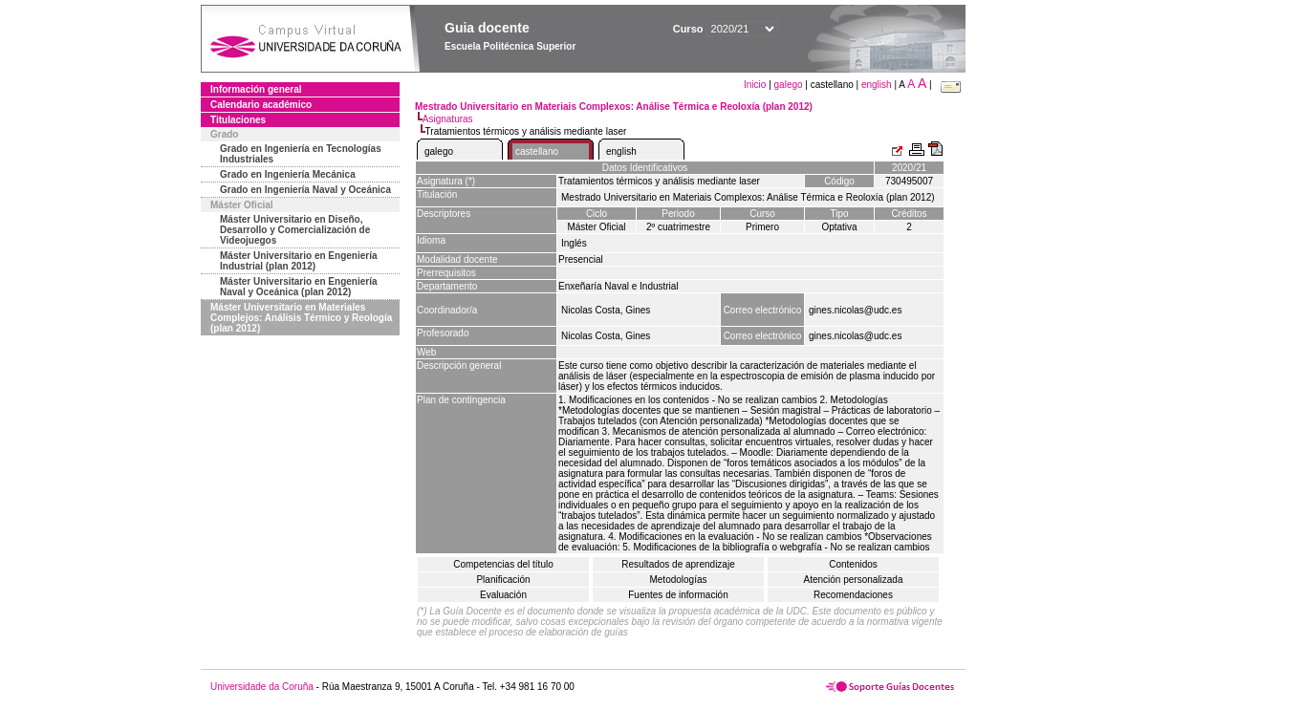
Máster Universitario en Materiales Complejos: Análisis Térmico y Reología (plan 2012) (301, 317)
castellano (536, 151)
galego (788, 84)
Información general (256, 89)
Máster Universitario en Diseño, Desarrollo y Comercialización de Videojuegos (295, 230)
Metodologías (677, 579)
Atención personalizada (853, 579)
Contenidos (853, 564)
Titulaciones (238, 120)
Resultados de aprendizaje (677, 564)
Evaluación (503, 595)
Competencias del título (503, 564)
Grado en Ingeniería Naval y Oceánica (305, 189)
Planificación (503, 579)
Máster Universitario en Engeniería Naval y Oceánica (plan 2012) (299, 286)
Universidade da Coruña (262, 686)
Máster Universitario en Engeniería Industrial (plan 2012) (299, 260)
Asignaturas (448, 119)
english (876, 84)
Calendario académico (261, 104)
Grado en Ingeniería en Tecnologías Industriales (300, 153)
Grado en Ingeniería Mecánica (288, 174)
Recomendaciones (853, 595)
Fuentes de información (678, 595)
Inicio (756, 84)
